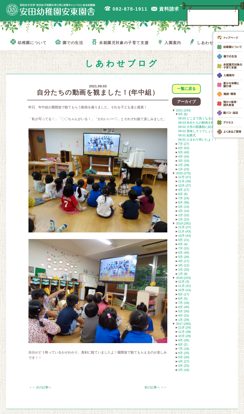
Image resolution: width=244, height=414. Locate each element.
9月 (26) (183, 340)
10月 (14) (184, 290)
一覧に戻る (186, 89)
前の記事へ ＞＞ (155, 387)
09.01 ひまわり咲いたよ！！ (197, 139)
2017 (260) (183, 323)
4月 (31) (183, 315)
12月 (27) (184, 177)
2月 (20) (183, 269)
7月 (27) (183, 144)
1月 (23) (183, 169)
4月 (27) (183, 361)
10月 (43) (184, 235)
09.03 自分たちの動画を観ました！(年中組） (209, 122)
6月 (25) (183, 353)
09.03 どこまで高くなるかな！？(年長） (205, 118)
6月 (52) (183, 148)
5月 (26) (183, 257)
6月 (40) (183, 252)
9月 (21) (183, 240)
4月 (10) (183, 211)
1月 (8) (183, 274)
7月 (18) (183, 302)
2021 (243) (183, 110)
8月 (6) (183, 194)
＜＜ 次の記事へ (40, 387)
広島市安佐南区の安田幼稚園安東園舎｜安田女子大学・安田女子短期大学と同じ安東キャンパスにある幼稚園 (51, 10)
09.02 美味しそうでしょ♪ (195, 131)
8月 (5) (183, 298)
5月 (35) (183, 311)
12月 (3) (183, 281)
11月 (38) (184, 331)
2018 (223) (183, 278)
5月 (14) (183, 206)
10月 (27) (184, 185)
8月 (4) (183, 244)
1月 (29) (183, 319)
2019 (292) (183, 223)
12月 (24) (184, 327)
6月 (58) (183, 202)
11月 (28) (184, 181)
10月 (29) (184, 336)
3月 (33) (183, 160)
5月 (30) (183, 357)
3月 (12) (183, 265)
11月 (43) (184, 231)
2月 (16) (183, 370)
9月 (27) (183, 189)
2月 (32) (183, 215)
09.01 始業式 (187, 135)
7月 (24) (183, 198)
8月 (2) (183, 344)
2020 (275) (183, 173)
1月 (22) (183, 219)
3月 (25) (183, 365)
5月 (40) (183, 152)
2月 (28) (183, 165)
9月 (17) (183, 294)
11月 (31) (184, 286)
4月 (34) (183, 156)
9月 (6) (183, 114)
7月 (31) (183, 248)
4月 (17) (183, 261)
